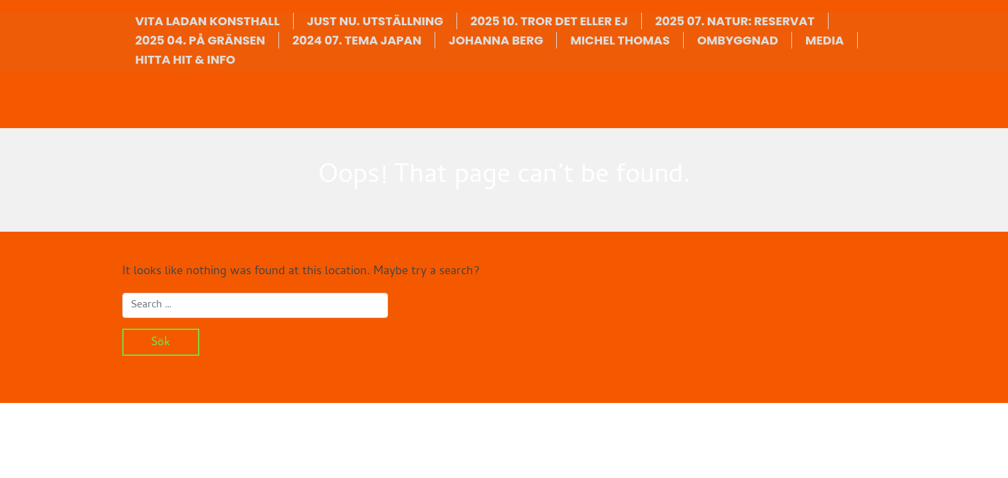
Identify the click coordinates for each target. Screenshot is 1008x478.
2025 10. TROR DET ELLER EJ (549, 21)
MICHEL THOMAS (620, 40)
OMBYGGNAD (737, 40)
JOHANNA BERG (496, 40)
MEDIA (824, 40)
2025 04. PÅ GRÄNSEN (201, 40)
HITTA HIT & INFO (186, 59)
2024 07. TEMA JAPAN (356, 40)
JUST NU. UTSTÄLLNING (375, 21)
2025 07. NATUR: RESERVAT (735, 21)
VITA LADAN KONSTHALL (208, 21)
